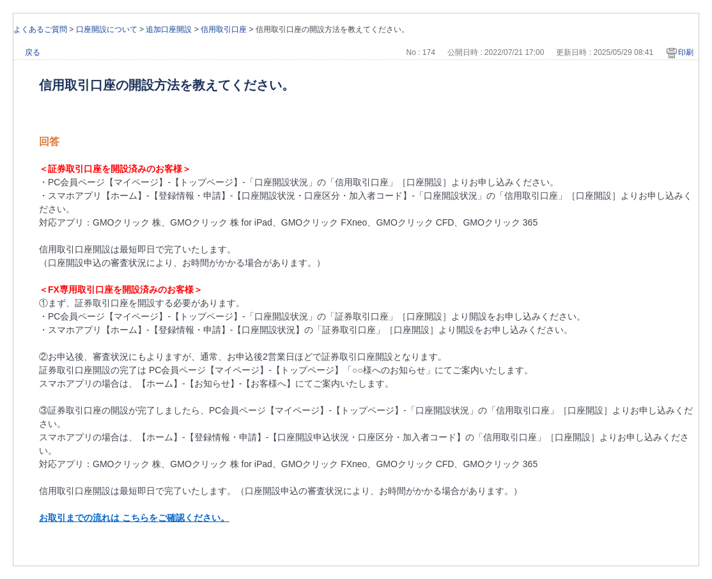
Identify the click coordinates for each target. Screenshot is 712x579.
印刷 (685, 52)
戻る (32, 52)
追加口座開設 (169, 29)
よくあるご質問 (40, 29)
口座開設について (106, 29)
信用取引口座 (224, 29)
